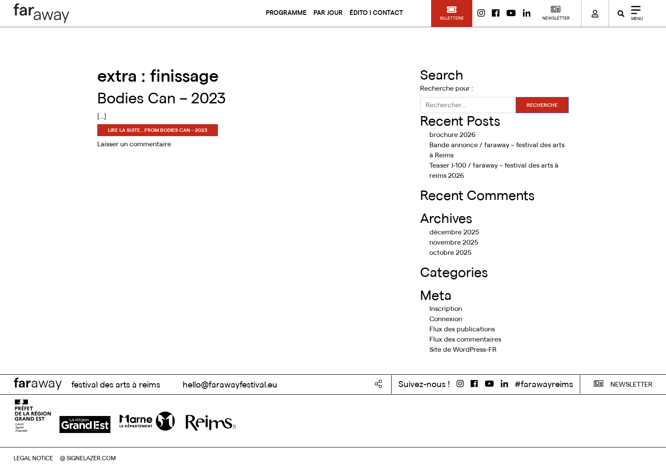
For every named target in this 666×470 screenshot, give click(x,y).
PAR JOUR (328, 13)
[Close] (634, 13)
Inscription (445, 308)
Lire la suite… (157, 130)
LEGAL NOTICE (33, 458)
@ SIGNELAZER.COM (88, 458)
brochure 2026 (452, 134)
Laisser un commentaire (134, 144)
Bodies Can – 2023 (161, 98)
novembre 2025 (453, 242)
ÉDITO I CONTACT (376, 13)
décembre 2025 (454, 232)
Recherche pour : (446, 88)
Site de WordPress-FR (463, 349)
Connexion (445, 319)
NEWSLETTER (623, 383)
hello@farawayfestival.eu (229, 385)
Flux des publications (462, 329)
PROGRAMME (286, 13)
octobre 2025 (450, 252)
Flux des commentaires (465, 339)
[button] (451, 13)
